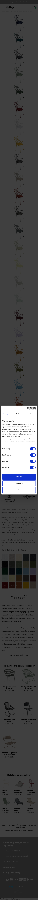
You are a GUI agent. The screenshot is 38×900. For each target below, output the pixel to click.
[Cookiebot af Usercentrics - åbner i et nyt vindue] (27, 408)
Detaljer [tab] (19, 414)
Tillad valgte (19, 483)
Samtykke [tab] (6, 414)
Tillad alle (19, 477)
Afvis (19, 490)
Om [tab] (31, 414)
